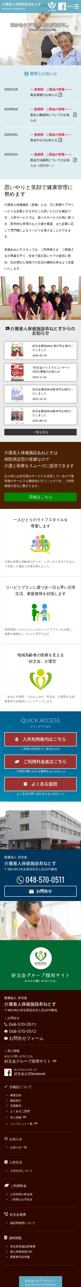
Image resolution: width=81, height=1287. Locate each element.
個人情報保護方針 (19, 1251)
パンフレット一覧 (21, 1123)
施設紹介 (13, 1100)
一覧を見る (40, 432)
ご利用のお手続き (19, 1199)
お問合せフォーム (24, 1038)
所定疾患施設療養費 (20, 1246)
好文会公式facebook (45, 1072)
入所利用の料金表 (19, 1194)
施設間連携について (20, 1223)
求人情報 (16, 1117)
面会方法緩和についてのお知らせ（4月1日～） (53, 162)
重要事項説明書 (18, 1257)
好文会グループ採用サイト (30, 1061)
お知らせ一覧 (16, 1147)
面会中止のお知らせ (46, 140)
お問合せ (40, 891)
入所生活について (19, 1170)
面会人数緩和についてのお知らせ (53, 117)
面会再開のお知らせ (46, 95)
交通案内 (13, 1105)
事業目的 (13, 1095)
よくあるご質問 (18, 1111)
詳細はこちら (40, 497)
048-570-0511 (44, 879)
